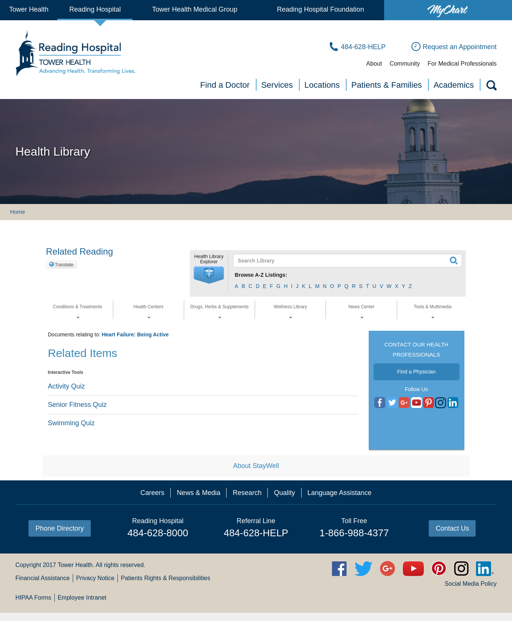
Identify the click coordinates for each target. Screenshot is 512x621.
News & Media (198, 492)
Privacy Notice (95, 578)
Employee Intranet (82, 597)
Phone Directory (59, 528)
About (374, 63)
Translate (64, 264)
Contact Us (452, 528)
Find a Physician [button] (416, 372)
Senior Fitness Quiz (77, 404)
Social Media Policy (470, 583)
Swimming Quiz (71, 423)
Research (247, 492)
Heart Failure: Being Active (135, 335)
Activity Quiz (66, 386)
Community (405, 63)
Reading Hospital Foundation (320, 9)
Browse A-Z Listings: (261, 275)
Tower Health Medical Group (194, 9)
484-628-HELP (256, 532)
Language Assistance (340, 492)
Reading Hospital (95, 9)
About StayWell (256, 466)
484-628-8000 (158, 532)
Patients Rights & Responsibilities (165, 578)
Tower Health (28, 9)
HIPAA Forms (33, 597)
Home (17, 211)
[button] (209, 275)
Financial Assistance (42, 578)
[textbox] (343, 260)
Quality (284, 492)
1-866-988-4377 (354, 532)
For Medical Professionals (462, 63)
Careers (152, 492)
